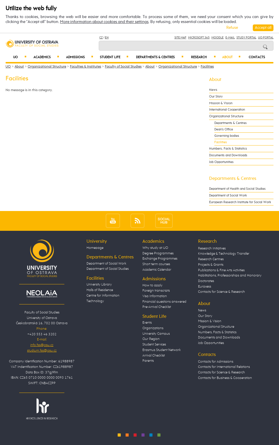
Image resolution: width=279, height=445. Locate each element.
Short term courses (156, 264)
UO (20, 57)
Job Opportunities (221, 162)
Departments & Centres (160, 57)
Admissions (79, 57)
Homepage (94, 248)
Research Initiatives (212, 248)
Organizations (152, 328)
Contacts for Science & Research (221, 292)
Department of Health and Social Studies (237, 188)
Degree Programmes (158, 253)
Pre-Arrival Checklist (156, 307)
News (213, 89)
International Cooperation (227, 109)
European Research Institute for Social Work (240, 202)
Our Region (151, 339)
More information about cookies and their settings (104, 22)
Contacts (257, 57)
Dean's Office (223, 129)
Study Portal (246, 37)
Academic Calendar (156, 270)
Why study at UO (155, 248)
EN (107, 37)
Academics (46, 57)
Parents (148, 361)
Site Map (180, 37)
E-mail (230, 37)
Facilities (207, 66)
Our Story (216, 96)
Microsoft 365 (199, 37)
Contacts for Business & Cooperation (225, 378)
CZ (101, 37)
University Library (99, 284)
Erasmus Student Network (161, 350)
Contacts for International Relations (224, 367)
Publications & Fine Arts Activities (221, 270)
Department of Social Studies (107, 269)
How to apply (152, 285)
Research (203, 57)
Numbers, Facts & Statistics (228, 148)
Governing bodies (226, 135)
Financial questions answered (164, 302)
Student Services (154, 344)
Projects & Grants (210, 265)
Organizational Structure (47, 66)
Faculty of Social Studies (123, 66)
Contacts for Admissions (215, 362)
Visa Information (154, 296)
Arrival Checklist (153, 355)
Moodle (217, 37)
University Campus (156, 334)
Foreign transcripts (156, 290)
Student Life (114, 57)
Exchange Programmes (159, 258)
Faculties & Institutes (85, 66)
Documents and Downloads (228, 155)
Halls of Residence (99, 290)
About (231, 57)
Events (147, 323)
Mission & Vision (220, 103)
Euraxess (204, 286)
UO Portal (265, 37)
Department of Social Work (228, 195)
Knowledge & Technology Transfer (223, 254)
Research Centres (211, 259)
